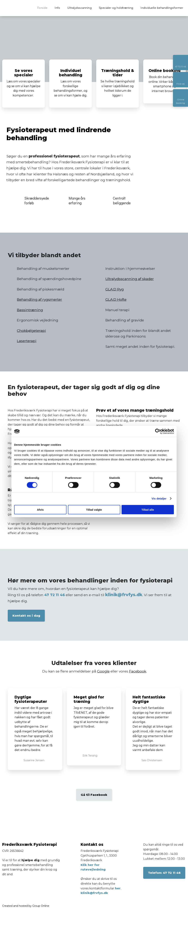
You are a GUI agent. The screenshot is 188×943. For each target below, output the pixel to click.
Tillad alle (147, 509)
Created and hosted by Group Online (25, 905)
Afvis (40, 509)
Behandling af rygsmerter (39, 299)
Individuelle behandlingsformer (161, 7)
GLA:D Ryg (114, 289)
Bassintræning (30, 310)
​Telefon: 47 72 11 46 (164, 873)
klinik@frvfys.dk (123, 594)
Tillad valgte (94, 509)
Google (103, 671)
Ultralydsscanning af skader (129, 279)
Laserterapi (26, 341)
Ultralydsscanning (79, 7)
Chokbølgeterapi (31, 330)
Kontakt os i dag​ (26, 615)
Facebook (137, 671)
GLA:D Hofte (115, 299)
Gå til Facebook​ (94, 795)
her (118, 888)
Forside (42, 7)
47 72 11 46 (54, 595)
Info (57, 7)
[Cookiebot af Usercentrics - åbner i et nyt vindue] (158, 431)
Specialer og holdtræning (116, 7)
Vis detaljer (159, 498)
